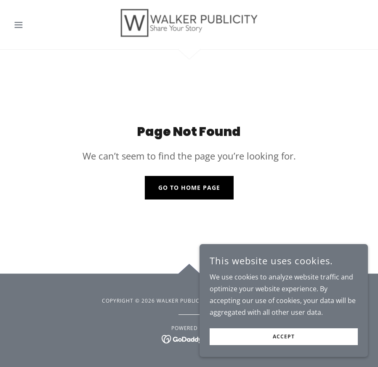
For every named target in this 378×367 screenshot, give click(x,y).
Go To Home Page (189, 187)
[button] (37, 24)
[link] (189, 23)
